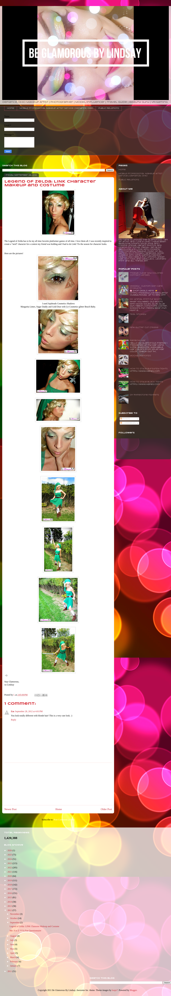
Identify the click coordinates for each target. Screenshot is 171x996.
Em (12, 711)
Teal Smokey (138, 314)
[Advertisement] (58, 784)
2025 (10, 855)
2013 (10, 906)
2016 (10, 893)
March (13, 957)
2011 (10, 971)
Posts (125, 419)
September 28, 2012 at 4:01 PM (29, 711)
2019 (10, 880)
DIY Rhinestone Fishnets (144, 395)
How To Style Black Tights (146, 382)
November (15, 914)
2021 (10, 872)
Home (10, 108)
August (13, 936)
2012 (10, 910)
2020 (10, 876)
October (14, 918)
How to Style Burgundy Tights (149, 369)
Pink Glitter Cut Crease (144, 327)
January (14, 966)
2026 (10, 850)
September (15, 922)
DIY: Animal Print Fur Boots (146, 299)
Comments (128, 423)
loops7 (115, 990)
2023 (10, 863)
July (12, 940)
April (12, 953)
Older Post (106, 809)
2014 (10, 902)
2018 (10, 885)
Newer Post (10, 809)
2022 (10, 867)
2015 (10, 897)
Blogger (133, 990)
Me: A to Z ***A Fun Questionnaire (25, 930)
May (12, 949)
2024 (10, 859)
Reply (13, 720)
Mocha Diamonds (140, 356)
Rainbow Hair (138, 340)
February (14, 961)
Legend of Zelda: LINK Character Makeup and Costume (34, 926)
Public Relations (108, 108)
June (12, 944)
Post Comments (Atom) (64, 819)
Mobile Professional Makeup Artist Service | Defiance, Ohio (56, 108)
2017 (10, 889)
